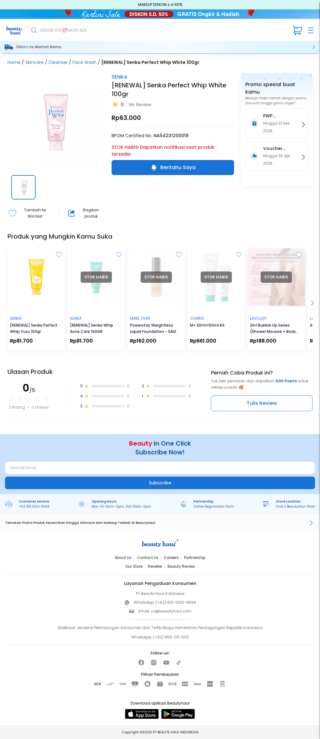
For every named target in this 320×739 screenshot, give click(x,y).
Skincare (34, 62)
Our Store (133, 566)
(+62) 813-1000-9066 (176, 602)
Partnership (194, 557)
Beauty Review (181, 566)
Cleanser (58, 62)
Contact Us (147, 557)
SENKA (119, 76)
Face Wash (84, 62)
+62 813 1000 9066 (34, 506)
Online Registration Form (213, 506)
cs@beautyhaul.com (171, 611)
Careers (171, 557)
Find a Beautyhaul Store (295, 506)
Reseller (155, 566)
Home (14, 62)
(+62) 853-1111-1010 (171, 637)
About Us (123, 557)
